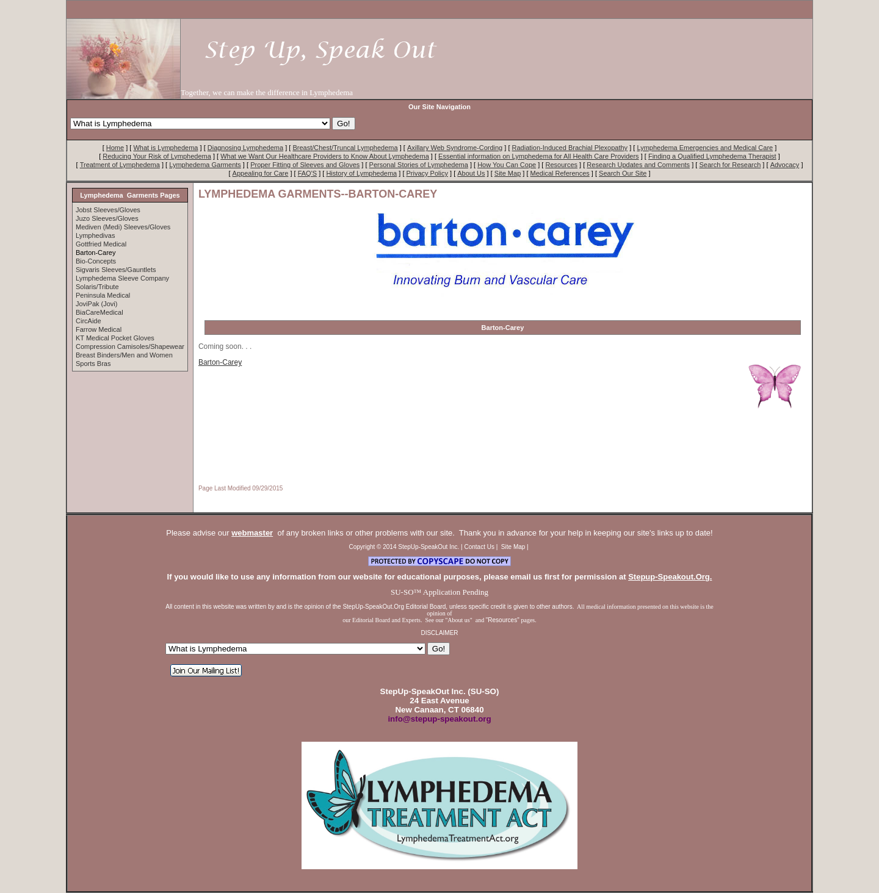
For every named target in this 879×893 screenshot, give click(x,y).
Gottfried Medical (101, 244)
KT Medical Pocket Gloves (115, 338)
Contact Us (480, 546)
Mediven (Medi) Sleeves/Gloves (123, 227)
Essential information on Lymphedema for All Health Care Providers (538, 156)
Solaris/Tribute (97, 286)
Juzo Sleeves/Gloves (107, 218)
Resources (561, 164)
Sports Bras (93, 363)
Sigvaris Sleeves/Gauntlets (116, 269)
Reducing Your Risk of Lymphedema (157, 156)
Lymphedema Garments (205, 164)
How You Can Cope (506, 164)
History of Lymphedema (361, 173)
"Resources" (503, 620)
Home (115, 147)
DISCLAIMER (439, 632)
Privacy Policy (427, 173)
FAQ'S (307, 173)
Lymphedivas (95, 235)
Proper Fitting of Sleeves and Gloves (305, 164)
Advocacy (785, 164)
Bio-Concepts (96, 261)
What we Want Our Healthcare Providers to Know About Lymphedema (324, 156)
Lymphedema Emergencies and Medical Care (705, 147)
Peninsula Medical (103, 295)
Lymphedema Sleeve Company (122, 278)
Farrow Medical (98, 329)
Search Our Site (622, 173)
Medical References (560, 173)
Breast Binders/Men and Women (124, 355)
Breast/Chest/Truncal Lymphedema (344, 147)
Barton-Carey (220, 362)
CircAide (88, 321)
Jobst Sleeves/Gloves (108, 209)
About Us (471, 173)
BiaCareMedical (99, 312)
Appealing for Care (261, 173)
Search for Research (730, 164)
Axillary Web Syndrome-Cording (454, 147)
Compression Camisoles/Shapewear (130, 346)
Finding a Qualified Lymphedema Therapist (712, 156)
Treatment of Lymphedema (120, 164)
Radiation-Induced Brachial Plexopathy (570, 147)
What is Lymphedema (165, 147)
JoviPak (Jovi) (96, 303)
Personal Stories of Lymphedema (418, 164)
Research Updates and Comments (638, 164)
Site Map (507, 173)
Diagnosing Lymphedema (245, 147)
